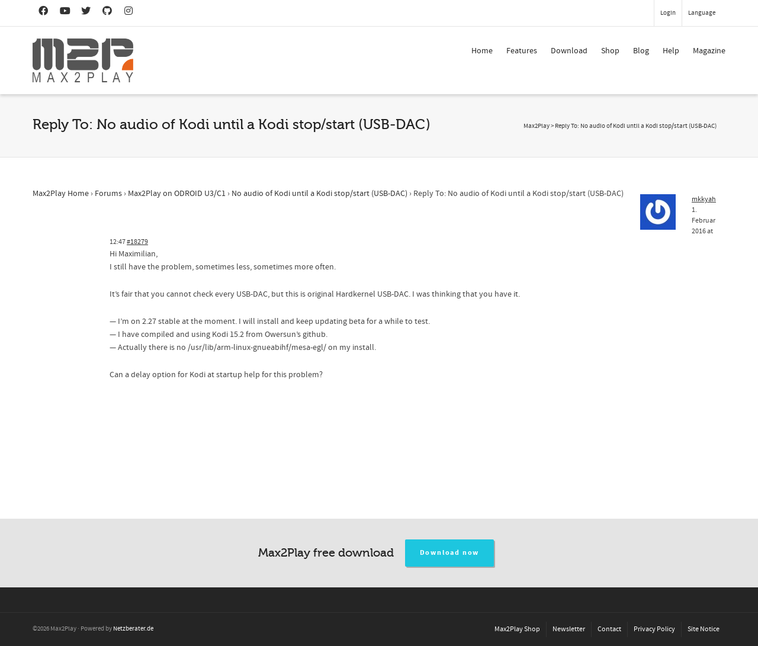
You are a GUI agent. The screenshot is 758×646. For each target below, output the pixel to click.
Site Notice (704, 629)
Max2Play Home (61, 193)
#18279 (137, 241)
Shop (610, 51)
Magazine (709, 51)
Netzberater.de (133, 629)
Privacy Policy (654, 629)
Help (671, 51)
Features (521, 51)
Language (701, 13)
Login (668, 13)
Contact (609, 629)
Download (569, 51)
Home (482, 51)
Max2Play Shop (517, 629)
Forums (108, 193)
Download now (450, 553)
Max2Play (536, 126)
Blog (641, 51)
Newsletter (569, 629)
